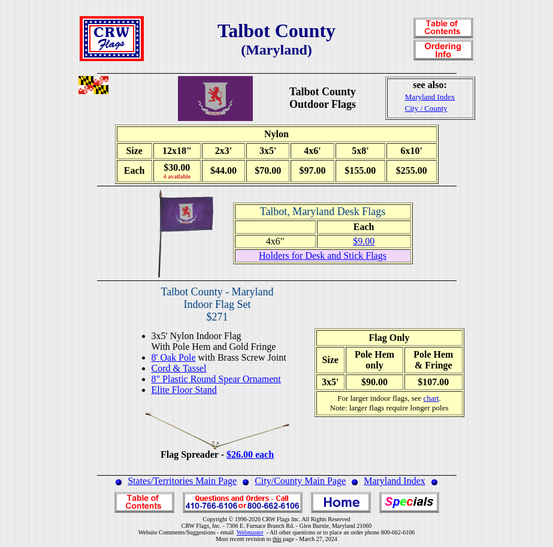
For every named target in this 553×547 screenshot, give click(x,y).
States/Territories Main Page (182, 481)
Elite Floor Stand (184, 390)
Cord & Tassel (179, 368)
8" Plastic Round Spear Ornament (216, 379)
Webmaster (250, 532)
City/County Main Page (300, 481)
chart (431, 398)
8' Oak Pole (174, 357)
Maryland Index (394, 481)
